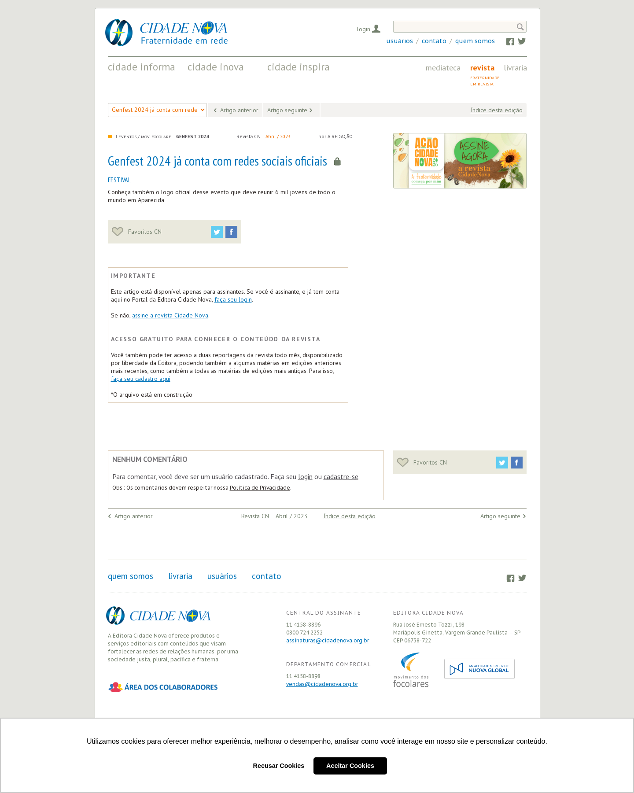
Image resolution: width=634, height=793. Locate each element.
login (305, 476)
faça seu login (233, 299)
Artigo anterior (239, 110)
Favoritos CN (137, 232)
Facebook (506, 578)
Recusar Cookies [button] (279, 765)
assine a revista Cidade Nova (170, 315)
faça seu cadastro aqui (140, 379)
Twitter (517, 41)
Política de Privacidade (260, 487)
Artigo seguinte (287, 110)
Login (363, 29)
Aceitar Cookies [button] (350, 765)
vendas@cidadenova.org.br (322, 684)
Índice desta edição (497, 110)
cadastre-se (341, 476)
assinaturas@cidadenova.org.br (327, 640)
